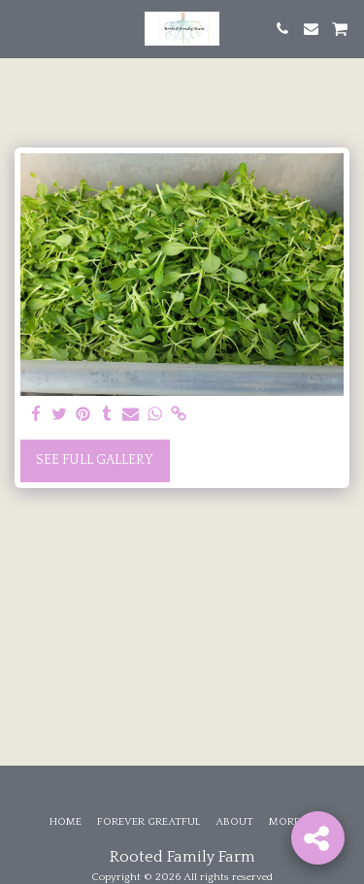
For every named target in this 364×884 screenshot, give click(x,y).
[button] (21, 28)
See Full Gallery (94, 460)
